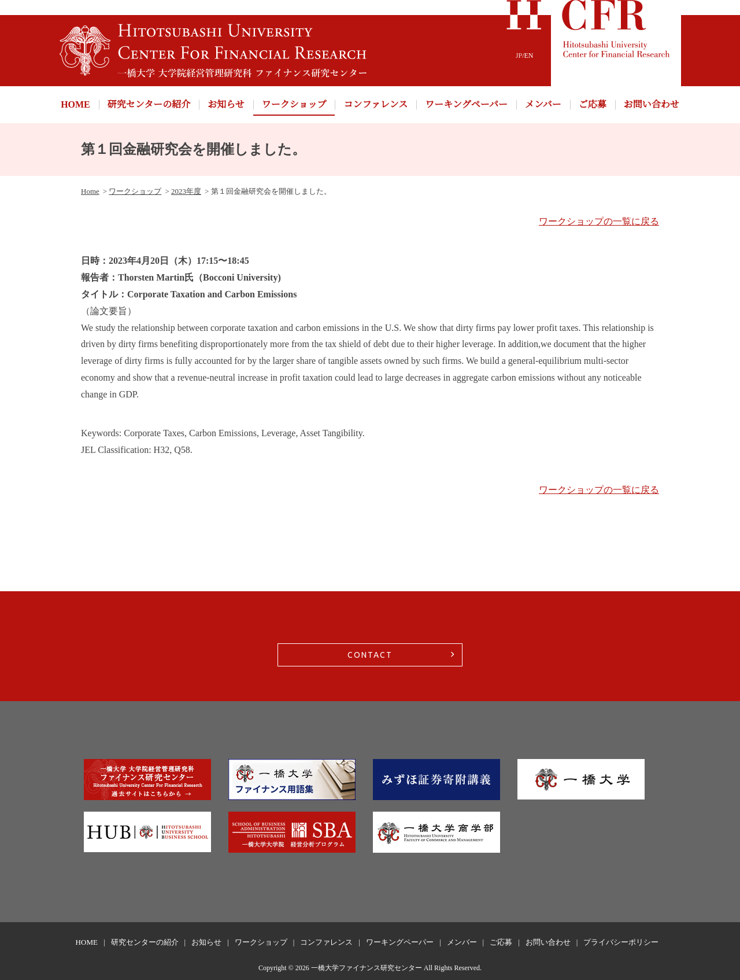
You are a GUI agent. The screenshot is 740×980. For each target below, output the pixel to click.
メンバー (543, 104)
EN (529, 55)
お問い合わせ (651, 104)
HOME (75, 104)
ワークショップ (294, 104)
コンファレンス (375, 104)
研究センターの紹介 (149, 104)
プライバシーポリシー (620, 942)
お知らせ (226, 104)
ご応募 (592, 104)
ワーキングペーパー (466, 104)
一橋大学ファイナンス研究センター (366, 968)
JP (519, 55)
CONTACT (370, 655)
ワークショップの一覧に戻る (599, 221)
